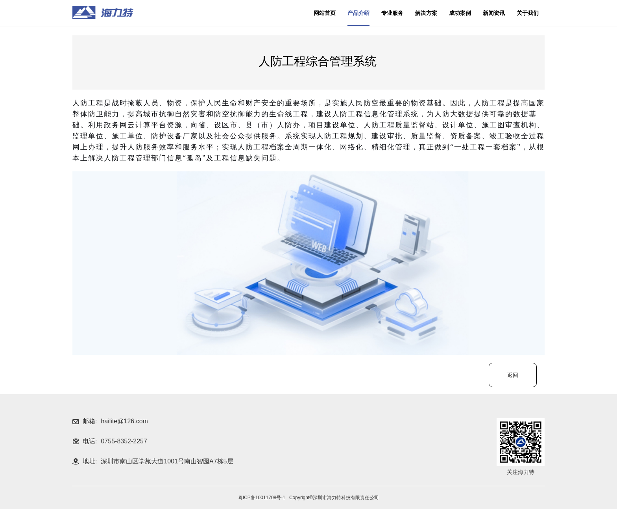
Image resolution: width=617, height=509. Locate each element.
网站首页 (325, 13)
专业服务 (392, 13)
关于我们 (528, 13)
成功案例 (460, 13)
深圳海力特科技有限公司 (102, 12)
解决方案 (426, 13)
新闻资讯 (494, 13)
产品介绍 (358, 13)
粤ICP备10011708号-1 (261, 497)
